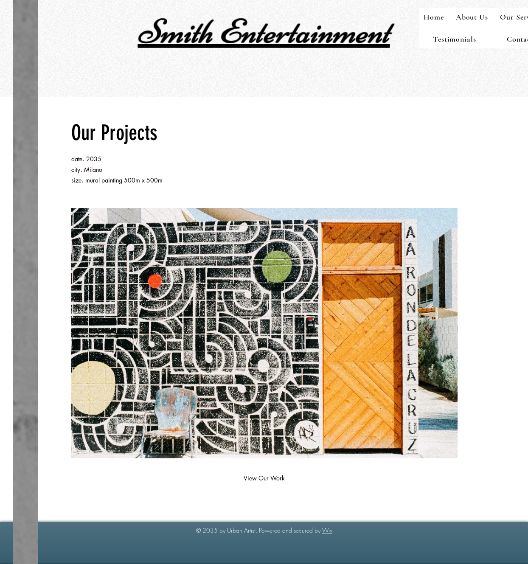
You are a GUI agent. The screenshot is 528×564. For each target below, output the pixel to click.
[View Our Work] (264, 478)
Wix (327, 530)
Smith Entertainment (264, 31)
